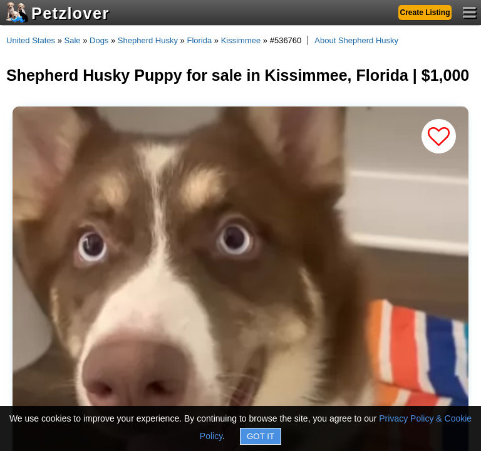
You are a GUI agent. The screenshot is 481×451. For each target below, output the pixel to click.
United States (30, 40)
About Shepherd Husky (356, 40)
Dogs (99, 40)
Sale (73, 40)
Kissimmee (241, 40)
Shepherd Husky (148, 40)
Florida (199, 40)
